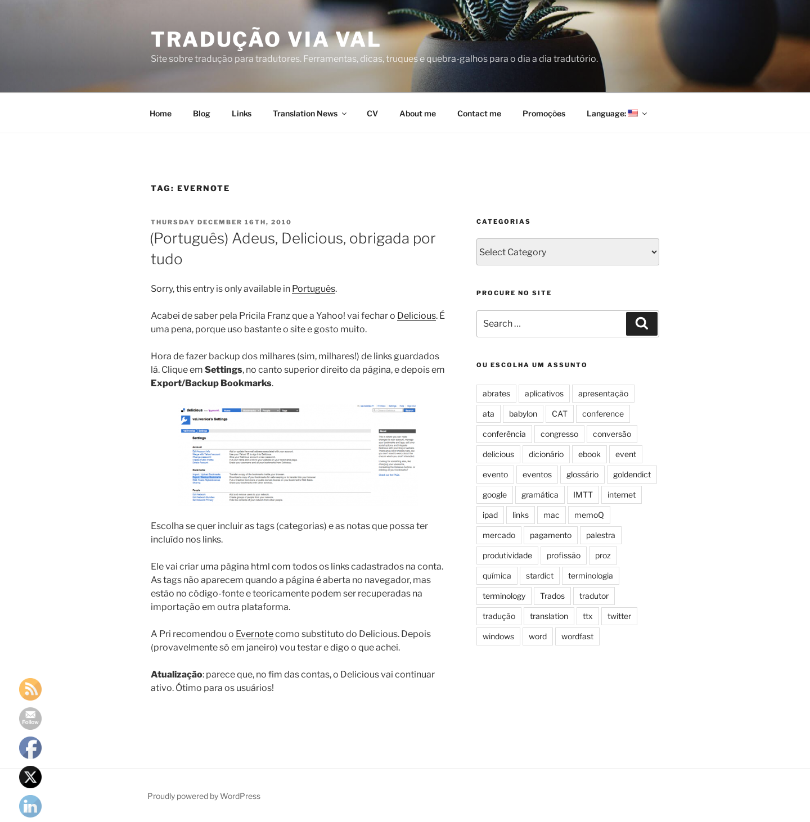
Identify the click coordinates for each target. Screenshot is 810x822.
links (520, 515)
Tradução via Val (266, 39)
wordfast (577, 636)
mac (551, 515)
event (625, 454)
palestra (600, 535)
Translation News (310, 113)
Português (313, 288)
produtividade (507, 555)
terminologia (590, 575)
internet (622, 494)
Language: (618, 113)
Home (161, 113)
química (497, 575)
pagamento (551, 535)
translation (549, 616)
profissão (563, 555)
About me (417, 113)
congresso (559, 434)
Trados (552, 595)
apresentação (603, 393)
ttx (588, 616)
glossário (582, 474)
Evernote (254, 634)
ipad (490, 515)
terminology (504, 595)
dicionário (546, 454)
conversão (612, 434)
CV (372, 113)
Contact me (479, 113)
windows (498, 636)
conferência (504, 434)
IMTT (583, 494)
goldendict (632, 474)
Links (241, 113)
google (495, 494)
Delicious (416, 315)
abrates (496, 393)
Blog (201, 113)
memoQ (589, 515)
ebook (589, 454)
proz (603, 555)
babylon (523, 413)
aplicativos (544, 393)
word (538, 636)
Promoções (544, 113)
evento (495, 474)
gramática (540, 494)
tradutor (594, 595)
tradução (499, 616)
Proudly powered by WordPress (203, 796)
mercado (499, 535)
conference (603, 413)
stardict (540, 575)
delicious (498, 454)
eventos (537, 474)
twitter (619, 616)
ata (488, 413)
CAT (560, 413)
